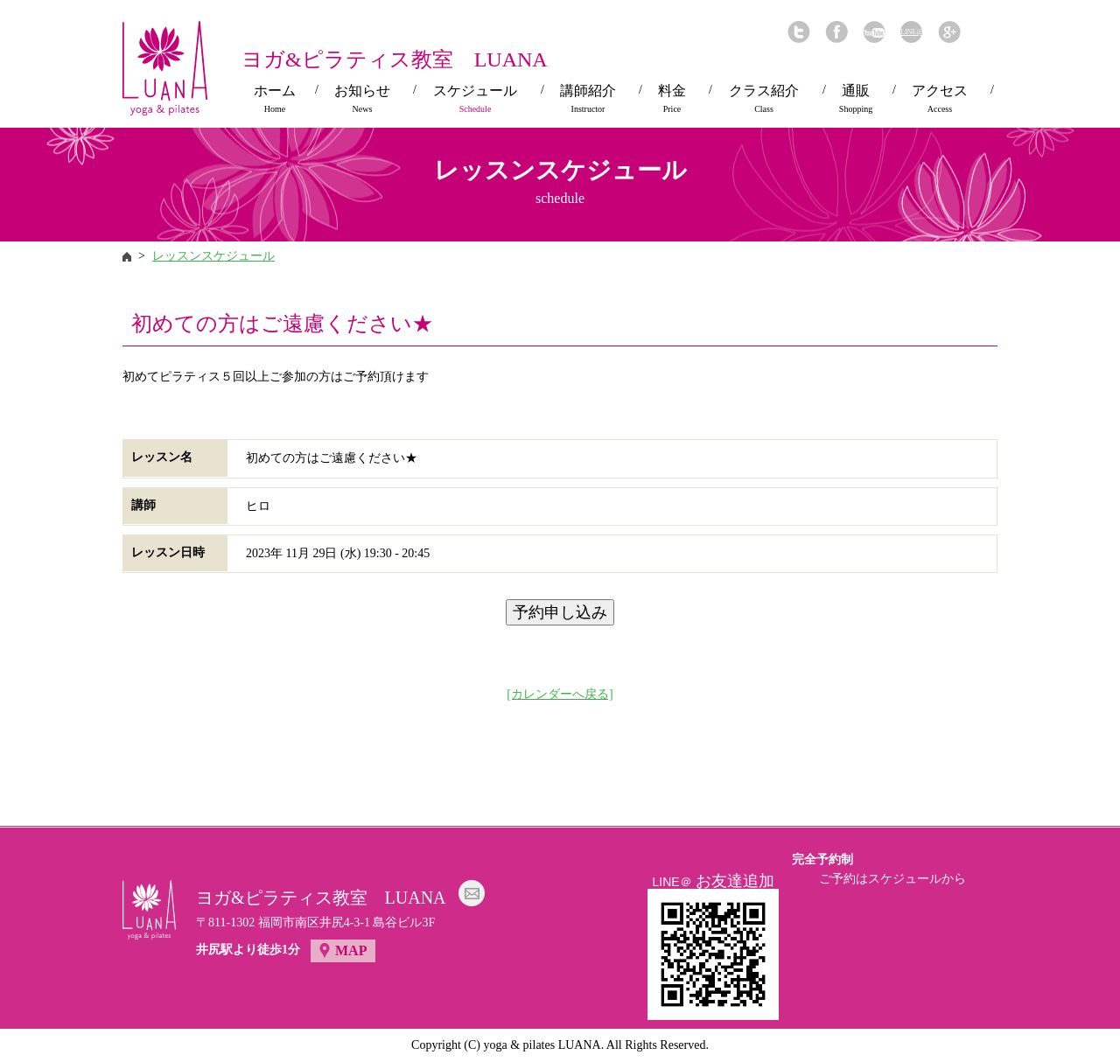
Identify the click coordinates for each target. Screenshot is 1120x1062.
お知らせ (362, 99)
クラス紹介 (764, 99)
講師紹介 (588, 99)
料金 (672, 99)
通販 (856, 99)
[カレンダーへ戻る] (559, 694)
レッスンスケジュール (213, 255)
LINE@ (911, 32)
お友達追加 (735, 881)
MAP (351, 950)
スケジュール (475, 99)
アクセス (940, 99)
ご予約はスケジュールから (892, 878)
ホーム (274, 99)
